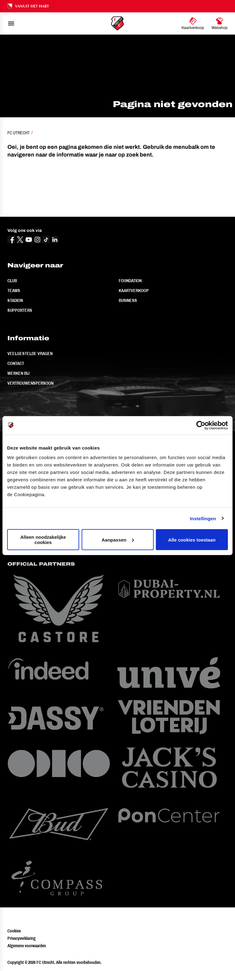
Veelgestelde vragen (30, 353)
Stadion (15, 300)
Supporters (19, 310)
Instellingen (203, 518)
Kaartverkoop (134, 290)
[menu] (11, 23)
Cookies (14, 931)
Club (12, 280)
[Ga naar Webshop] (220, 23)
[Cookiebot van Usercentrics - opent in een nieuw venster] (201, 425)
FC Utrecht (18, 133)
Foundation (130, 280)
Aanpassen (118, 539)
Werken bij (18, 373)
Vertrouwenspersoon (30, 383)
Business (128, 300)
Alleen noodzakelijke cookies (43, 539)
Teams (13, 290)
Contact (15, 363)
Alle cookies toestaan (192, 539)
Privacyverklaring (21, 938)
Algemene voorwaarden (26, 945)
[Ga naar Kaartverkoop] (193, 23)
